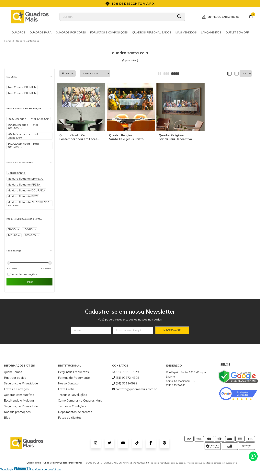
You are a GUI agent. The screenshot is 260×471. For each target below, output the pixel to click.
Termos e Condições (72, 406)
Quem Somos (13, 372)
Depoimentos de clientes (75, 412)
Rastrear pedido (15, 378)
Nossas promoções (17, 412)
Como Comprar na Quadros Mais (80, 400)
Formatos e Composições (109, 32)
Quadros (18, 32)
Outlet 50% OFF (237, 32)
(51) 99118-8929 (125, 372)
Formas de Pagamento (74, 378)
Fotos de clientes (70, 417)
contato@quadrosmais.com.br (134, 389)
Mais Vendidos (186, 32)
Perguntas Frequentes (73, 372)
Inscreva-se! (172, 330)
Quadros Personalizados (151, 32)
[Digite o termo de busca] (117, 17)
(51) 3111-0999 (124, 383)
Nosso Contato (68, 383)
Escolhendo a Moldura (19, 400)
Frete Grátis (66, 389)
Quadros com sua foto (19, 395)
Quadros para (40, 32)
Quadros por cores (71, 32)
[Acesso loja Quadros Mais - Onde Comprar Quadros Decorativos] (220, 16)
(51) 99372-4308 (125, 378)
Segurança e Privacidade (21, 383)
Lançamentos (211, 32)
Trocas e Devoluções (72, 395)
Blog (7, 417)
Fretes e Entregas (16, 389)
